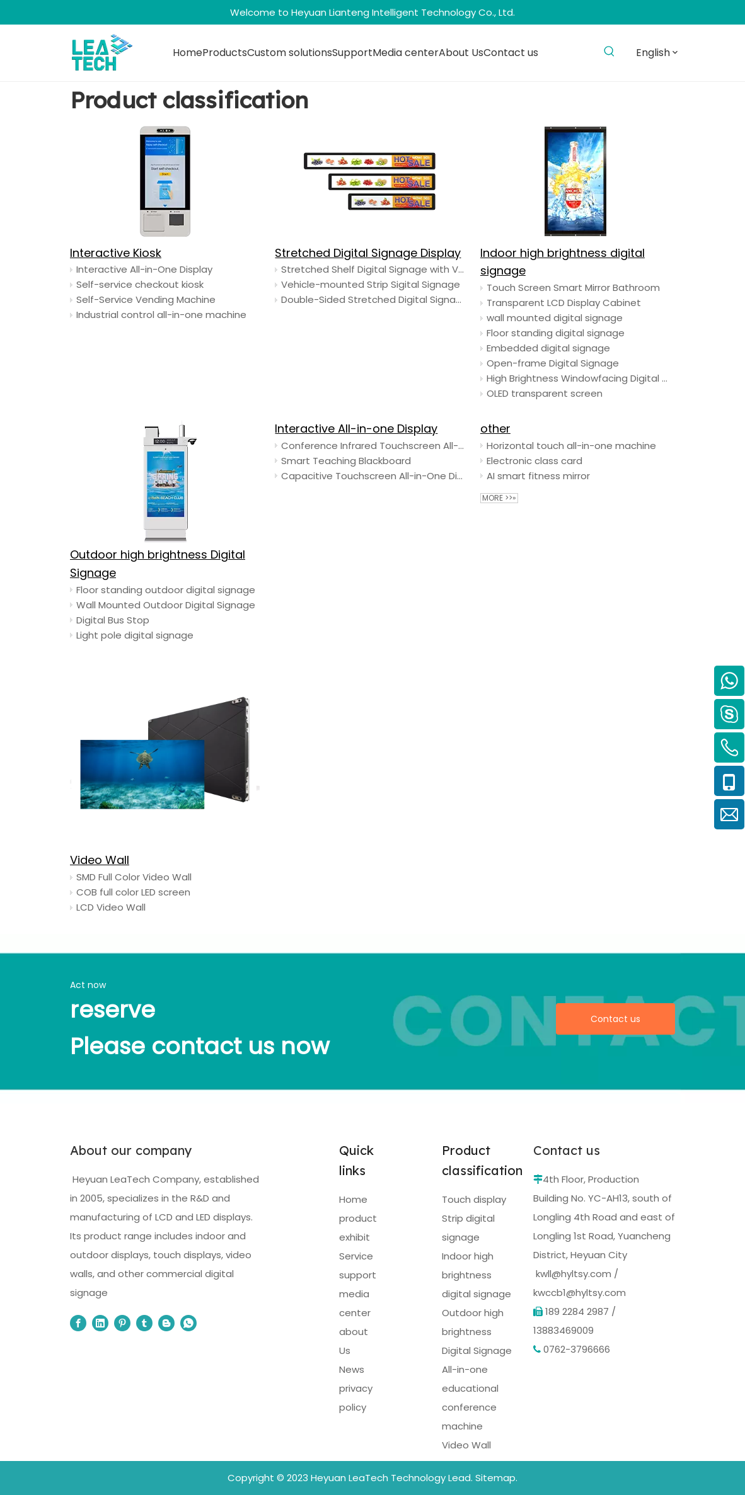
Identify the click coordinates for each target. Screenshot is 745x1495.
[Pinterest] (122, 1323)
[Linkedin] (100, 1323)
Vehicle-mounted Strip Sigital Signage (370, 284)
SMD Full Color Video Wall (134, 877)
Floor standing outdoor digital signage (165, 589)
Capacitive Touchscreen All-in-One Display (373, 475)
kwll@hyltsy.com (573, 1273)
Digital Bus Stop (112, 620)
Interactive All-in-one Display (356, 428)
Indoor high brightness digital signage (476, 1274)
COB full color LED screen (133, 892)
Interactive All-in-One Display (144, 269)
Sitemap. (496, 1477)
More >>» (499, 498)
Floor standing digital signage (556, 332)
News (351, 1369)
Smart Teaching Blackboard (346, 460)
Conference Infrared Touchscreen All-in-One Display (373, 445)
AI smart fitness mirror (538, 475)
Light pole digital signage (134, 635)
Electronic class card (534, 460)
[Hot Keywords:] (609, 52)
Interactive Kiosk (115, 253)
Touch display (474, 1199)
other (495, 428)
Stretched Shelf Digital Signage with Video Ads (373, 269)
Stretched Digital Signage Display (368, 253)
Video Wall (99, 860)
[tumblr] (144, 1323)
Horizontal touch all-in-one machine (571, 445)
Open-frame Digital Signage (553, 363)
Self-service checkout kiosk (140, 284)
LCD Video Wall (111, 907)
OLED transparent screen (545, 393)
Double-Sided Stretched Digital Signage (373, 299)
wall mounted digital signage (555, 317)
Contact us (615, 1019)
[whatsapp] (188, 1323)
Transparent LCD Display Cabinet (564, 302)
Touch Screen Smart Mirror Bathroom (573, 287)
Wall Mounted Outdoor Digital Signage (165, 604)
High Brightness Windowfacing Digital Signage (578, 378)
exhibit (354, 1237)
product (358, 1218)
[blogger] (166, 1323)
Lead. (460, 1477)
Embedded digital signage (548, 348)
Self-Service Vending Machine (146, 299)
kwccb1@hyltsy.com (579, 1292)
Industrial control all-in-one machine (161, 314)
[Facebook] (78, 1323)
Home (353, 1199)
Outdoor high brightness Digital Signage (477, 1331)
